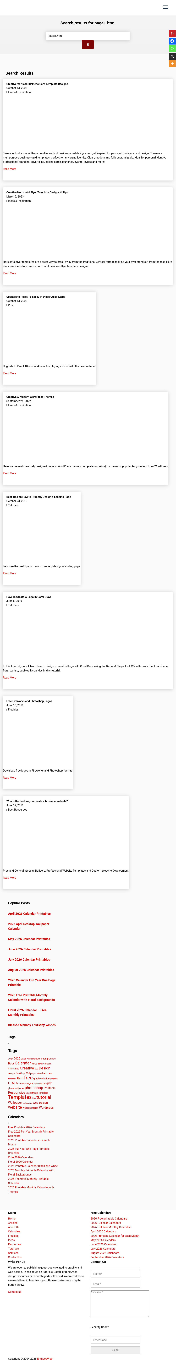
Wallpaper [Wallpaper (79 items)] (15, 1102)
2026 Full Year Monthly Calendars (111, 1227)
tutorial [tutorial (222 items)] (43, 1097)
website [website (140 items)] (15, 1107)
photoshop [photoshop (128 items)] (34, 1087)
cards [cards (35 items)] (40, 1064)
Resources (14, 1244)
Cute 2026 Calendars (21, 1157)
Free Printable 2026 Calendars (26, 1127)
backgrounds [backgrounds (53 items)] (48, 1058)
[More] (172, 63)
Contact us (14, 1291)
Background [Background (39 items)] (34, 1059)
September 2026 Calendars (107, 1257)
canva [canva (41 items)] (34, 1063)
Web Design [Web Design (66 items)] (40, 1102)
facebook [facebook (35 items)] (12, 1079)
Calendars (14, 1231)
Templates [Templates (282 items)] (20, 1097)
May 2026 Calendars (103, 1240)
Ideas (11, 1240)
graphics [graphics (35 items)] (54, 1079)
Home (11, 1218)
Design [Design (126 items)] (44, 1068)
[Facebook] (172, 41)
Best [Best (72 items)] (11, 1063)
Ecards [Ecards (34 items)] (49, 1073)
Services (13, 1253)
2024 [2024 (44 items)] (10, 1058)
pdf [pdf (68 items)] (49, 1083)
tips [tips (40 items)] (34, 1098)
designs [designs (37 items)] (11, 1073)
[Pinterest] (172, 33)
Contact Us (15, 1257)
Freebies (13, 1235)
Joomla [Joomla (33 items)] (37, 1083)
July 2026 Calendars (103, 1248)
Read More (10, 169)
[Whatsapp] (172, 48)
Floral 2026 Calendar (20, 1161)
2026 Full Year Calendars (106, 1223)
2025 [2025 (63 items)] (17, 1058)
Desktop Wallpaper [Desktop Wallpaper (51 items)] (26, 1073)
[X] (172, 56)
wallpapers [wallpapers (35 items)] (27, 1103)
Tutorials (13, 1248)
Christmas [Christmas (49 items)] (13, 1068)
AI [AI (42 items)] (28, 1058)
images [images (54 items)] (28, 1083)
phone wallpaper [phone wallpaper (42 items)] (16, 1088)
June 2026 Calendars (104, 1244)
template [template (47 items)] (43, 1092)
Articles (12, 1223)
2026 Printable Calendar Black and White (33, 1166)
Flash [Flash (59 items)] (20, 1078)
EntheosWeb (44, 1363)
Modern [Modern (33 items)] (43, 1083)
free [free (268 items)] (28, 1078)
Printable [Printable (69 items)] (50, 1088)
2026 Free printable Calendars (109, 1218)
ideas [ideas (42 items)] (21, 1083)
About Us (13, 1227)
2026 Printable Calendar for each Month (115, 1235)
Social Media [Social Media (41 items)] (32, 1093)
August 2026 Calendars (105, 1253)
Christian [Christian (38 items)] (47, 1064)
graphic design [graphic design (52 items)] (41, 1078)
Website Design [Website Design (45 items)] (30, 1108)
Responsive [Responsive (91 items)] (16, 1093)
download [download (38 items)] (41, 1073)
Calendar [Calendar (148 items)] (23, 1063)
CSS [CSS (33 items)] (36, 1069)
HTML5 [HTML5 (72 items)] (13, 1083)
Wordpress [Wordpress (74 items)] (46, 1107)
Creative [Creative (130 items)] (27, 1068)
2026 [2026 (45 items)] (23, 1058)
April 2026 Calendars (103, 1231)
